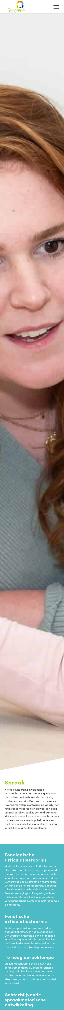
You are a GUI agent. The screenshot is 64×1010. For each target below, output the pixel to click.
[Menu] (54, 6)
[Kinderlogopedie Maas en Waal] (26, 6)
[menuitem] (54, 6)
